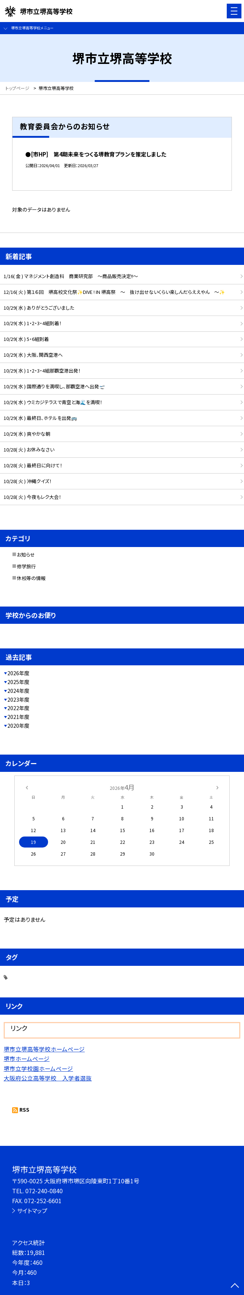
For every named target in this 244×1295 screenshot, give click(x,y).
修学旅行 (26, 566)
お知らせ (26, 554)
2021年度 (18, 716)
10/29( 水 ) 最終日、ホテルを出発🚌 (40, 417)
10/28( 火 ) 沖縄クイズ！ (28, 481)
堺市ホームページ (27, 1058)
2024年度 (18, 690)
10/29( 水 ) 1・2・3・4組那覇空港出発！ (42, 370)
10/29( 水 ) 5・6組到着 (26, 338)
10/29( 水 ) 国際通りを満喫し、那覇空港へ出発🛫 (54, 386)
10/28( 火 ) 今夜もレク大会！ (32, 496)
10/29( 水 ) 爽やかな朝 (27, 433)
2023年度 (18, 699)
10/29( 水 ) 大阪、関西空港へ (33, 354)
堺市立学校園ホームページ (38, 1068)
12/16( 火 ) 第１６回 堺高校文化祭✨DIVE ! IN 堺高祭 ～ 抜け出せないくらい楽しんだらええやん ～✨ (114, 291)
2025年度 (18, 682)
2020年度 (18, 725)
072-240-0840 (44, 1190)
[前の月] (26, 787)
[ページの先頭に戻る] (235, 1286)
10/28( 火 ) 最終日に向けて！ (33, 465)
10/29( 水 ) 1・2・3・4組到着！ (33, 323)
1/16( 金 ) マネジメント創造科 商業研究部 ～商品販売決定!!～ (71, 276)
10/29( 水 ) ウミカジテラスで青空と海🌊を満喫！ (53, 402)
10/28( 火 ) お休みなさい (29, 449)
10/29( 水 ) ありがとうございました (39, 307)
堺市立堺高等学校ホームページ (44, 1049)
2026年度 (18, 673)
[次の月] (217, 787)
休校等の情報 (31, 578)
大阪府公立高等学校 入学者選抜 (48, 1078)
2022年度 (18, 708)
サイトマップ (32, 1210)
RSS (24, 1109)
